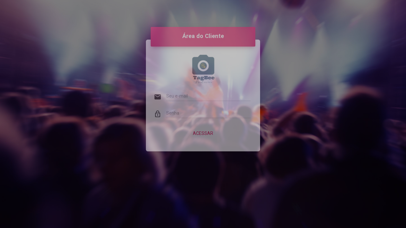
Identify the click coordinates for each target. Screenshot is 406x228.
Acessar (203, 127)
